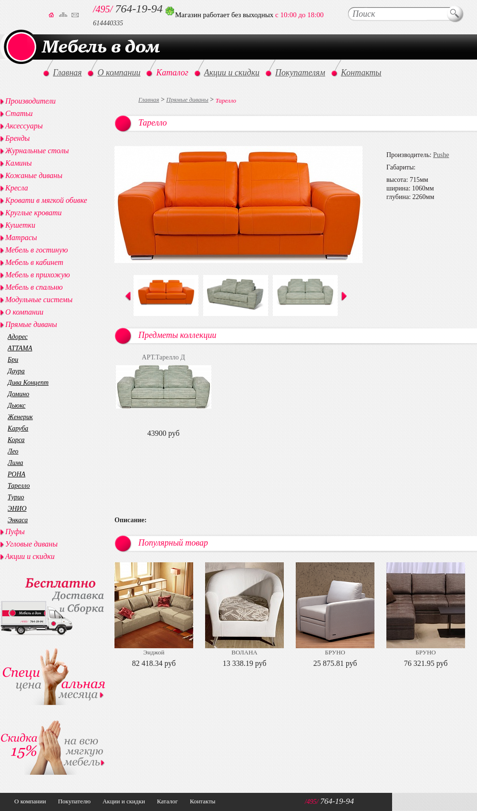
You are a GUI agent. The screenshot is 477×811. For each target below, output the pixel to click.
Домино (18, 394)
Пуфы (15, 531)
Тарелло (19, 485)
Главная (148, 99)
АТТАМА (20, 348)
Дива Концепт (28, 382)
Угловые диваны (31, 544)
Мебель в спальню (34, 287)
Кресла (16, 188)
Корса (16, 439)
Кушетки (20, 225)
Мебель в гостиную (36, 250)
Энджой (153, 652)
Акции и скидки (29, 556)
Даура (16, 371)
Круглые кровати (33, 213)
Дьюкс (16, 405)
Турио (16, 497)
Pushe (441, 154)
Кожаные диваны (33, 175)
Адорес (18, 336)
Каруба (18, 428)
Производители (30, 101)
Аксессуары (23, 126)
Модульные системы (39, 299)
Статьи (18, 113)
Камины (18, 163)
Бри (13, 359)
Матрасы (21, 237)
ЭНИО (17, 508)
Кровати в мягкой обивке (46, 200)
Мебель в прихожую (37, 275)
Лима (15, 462)
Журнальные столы (37, 151)
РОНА (16, 474)
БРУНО (335, 652)
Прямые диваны (187, 99)
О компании (24, 312)
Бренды (17, 138)
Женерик (20, 417)
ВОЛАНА (244, 652)
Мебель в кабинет (34, 262)
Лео (13, 451)
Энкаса (18, 520)
